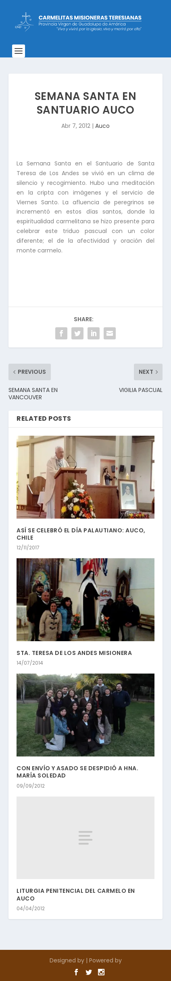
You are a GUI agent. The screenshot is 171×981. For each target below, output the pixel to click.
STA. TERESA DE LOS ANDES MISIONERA (74, 653)
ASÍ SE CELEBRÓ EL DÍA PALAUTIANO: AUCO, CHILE (81, 534)
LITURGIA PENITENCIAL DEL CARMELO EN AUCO (76, 894)
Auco (102, 126)
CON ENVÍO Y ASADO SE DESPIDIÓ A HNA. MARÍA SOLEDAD (77, 772)
